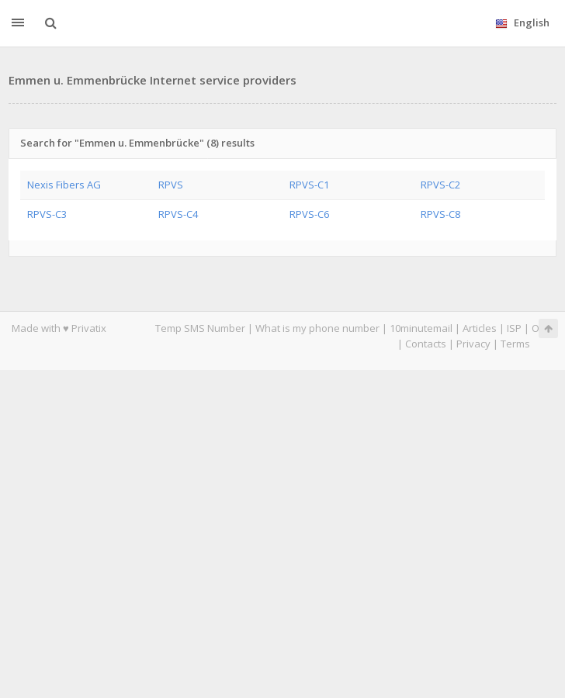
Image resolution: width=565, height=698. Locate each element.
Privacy (473, 344)
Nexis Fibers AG (64, 185)
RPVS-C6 (309, 214)
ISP (514, 328)
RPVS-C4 (178, 214)
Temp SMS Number (200, 328)
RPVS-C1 (309, 185)
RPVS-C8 (440, 214)
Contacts (425, 344)
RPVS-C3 (47, 214)
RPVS (170, 185)
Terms (515, 344)
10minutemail (421, 328)
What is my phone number (317, 328)
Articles (480, 328)
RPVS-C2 (440, 185)
